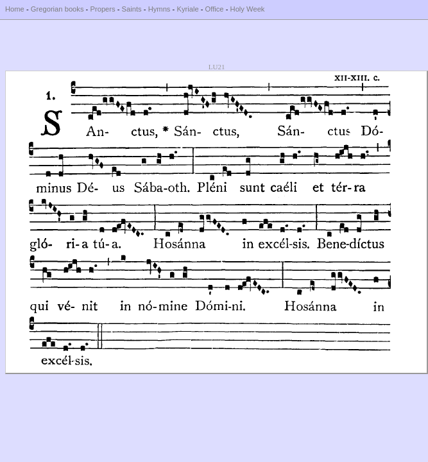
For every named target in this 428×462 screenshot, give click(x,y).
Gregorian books (57, 9)
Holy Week (247, 9)
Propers (102, 9)
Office (214, 9)
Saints (132, 9)
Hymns (159, 9)
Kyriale (187, 9)
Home (14, 9)
